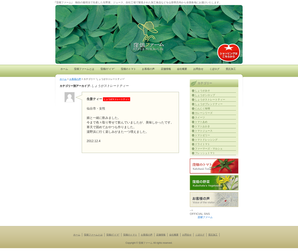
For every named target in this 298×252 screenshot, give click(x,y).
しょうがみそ (202, 90)
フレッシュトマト (205, 153)
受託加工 (231, 68)
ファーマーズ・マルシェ (209, 148)
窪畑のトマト (128, 68)
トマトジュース (204, 130)
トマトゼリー (202, 135)
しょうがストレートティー (210, 99)
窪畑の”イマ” (107, 68)
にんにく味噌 (202, 108)
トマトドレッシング (206, 139)
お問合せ (198, 68)
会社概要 (182, 68)
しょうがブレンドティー (209, 104)
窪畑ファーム (205, 217)
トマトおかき (202, 126)
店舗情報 (166, 68)
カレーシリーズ (204, 112)
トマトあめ (201, 121)
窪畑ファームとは (84, 68)
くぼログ (214, 68)
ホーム (64, 68)
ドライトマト (202, 144)
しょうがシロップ (205, 95)
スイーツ (200, 117)
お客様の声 (148, 68)
